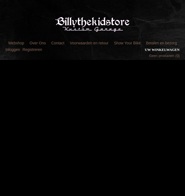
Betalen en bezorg (161, 43)
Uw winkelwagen (162, 50)
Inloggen (12, 49)
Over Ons (38, 43)
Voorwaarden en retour (89, 43)
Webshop (16, 43)
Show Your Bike (127, 43)
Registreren (32, 49)
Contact (57, 43)
